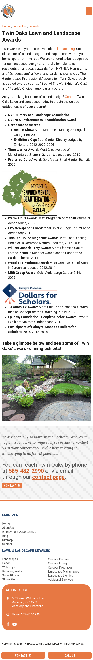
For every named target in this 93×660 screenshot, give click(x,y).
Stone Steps (10, 579)
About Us (8, 527)
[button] (9, 388)
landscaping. (65, 49)
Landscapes (10, 559)
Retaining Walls (12, 571)
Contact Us (12, 485)
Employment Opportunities (19, 531)
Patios (6, 563)
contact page (48, 477)
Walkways (8, 567)
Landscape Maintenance (63, 571)
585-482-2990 (26, 471)
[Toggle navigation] (89, 11)
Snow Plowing (11, 575)
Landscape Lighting (60, 575)
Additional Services (60, 579)
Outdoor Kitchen (58, 559)
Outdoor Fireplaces (60, 567)
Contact (70, 97)
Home (6, 523)
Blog (5, 536)
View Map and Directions (27, 606)
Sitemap (7, 540)
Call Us (69, 655)
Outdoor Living (57, 563)
